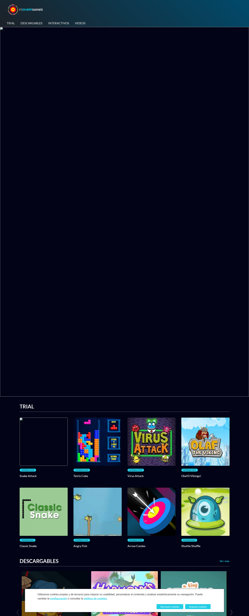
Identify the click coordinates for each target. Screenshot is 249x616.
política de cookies (95, 598)
